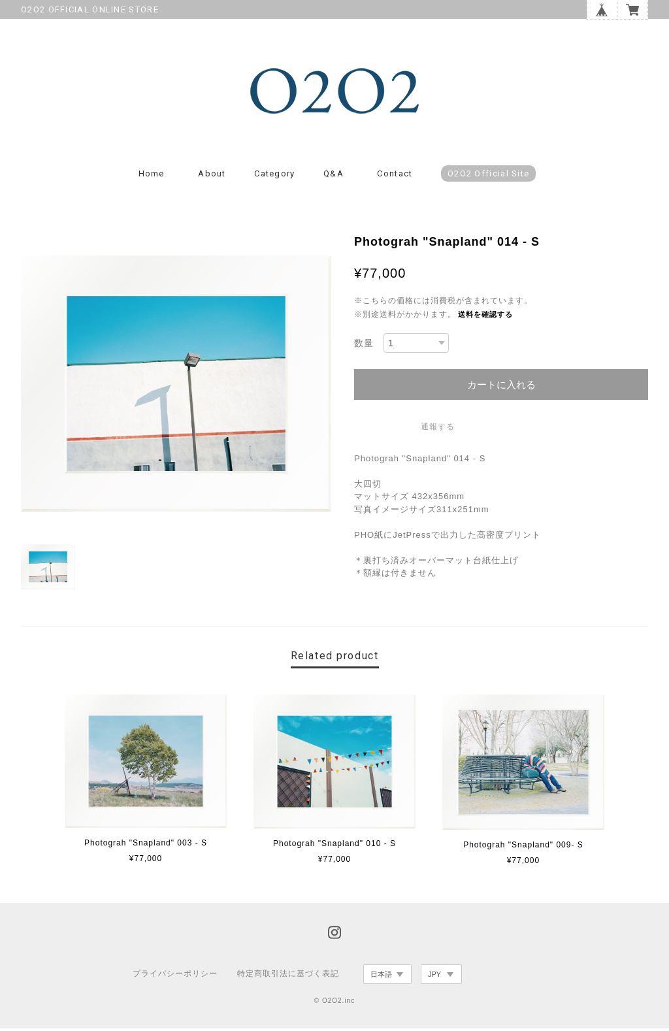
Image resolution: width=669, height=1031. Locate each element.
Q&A (333, 177)
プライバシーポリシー (175, 976)
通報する (438, 429)
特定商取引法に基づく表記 (288, 976)
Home (152, 177)
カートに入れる (501, 387)
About (212, 177)
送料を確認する (485, 317)
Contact (394, 177)
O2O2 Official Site (488, 177)
